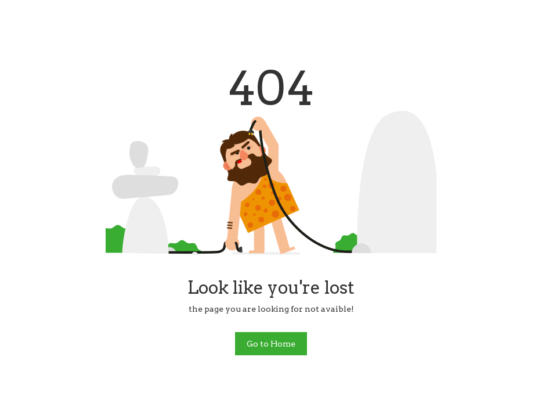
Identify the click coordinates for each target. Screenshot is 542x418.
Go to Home (271, 343)
